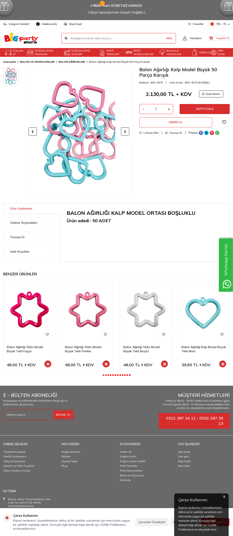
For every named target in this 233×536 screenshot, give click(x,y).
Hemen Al (175, 125)
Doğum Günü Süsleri (133, 461)
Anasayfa (9, 61)
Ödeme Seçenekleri (23, 223)
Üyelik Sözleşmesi (15, 456)
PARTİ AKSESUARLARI (139, 52)
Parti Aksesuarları (131, 470)
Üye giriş (183, 456)
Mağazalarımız (70, 451)
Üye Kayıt (184, 451)
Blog (64, 465)
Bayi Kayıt (73, 24)
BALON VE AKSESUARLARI (37, 61)
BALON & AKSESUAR (170, 52)
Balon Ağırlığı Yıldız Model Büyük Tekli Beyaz (141, 349)
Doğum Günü (128, 456)
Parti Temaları (129, 465)
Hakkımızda (46, 24)
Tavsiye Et (173, 135)
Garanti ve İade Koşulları (18, 465)
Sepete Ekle (204, 110)
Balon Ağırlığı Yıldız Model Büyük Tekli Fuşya (25, 349)
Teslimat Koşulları (14, 451)
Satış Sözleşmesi (14, 461)
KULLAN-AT (14, 52)
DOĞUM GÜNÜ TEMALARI (40, 52)
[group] (79, 131)
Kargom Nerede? (16, 24)
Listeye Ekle (149, 135)
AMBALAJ (200, 52)
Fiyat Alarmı (210, 94)
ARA (161, 38)
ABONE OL (63, 414)
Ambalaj (125, 480)
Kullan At (125, 451)
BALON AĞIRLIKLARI (72, 61)
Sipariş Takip (69, 461)
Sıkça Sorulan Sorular (17, 470)
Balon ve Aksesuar (132, 475)
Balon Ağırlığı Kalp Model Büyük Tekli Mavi (204, 349)
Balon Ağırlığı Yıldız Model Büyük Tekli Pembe (83, 349)
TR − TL (220, 24)
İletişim (65, 456)
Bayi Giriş (184, 465)
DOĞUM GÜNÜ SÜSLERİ (77, 52)
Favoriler (196, 24)
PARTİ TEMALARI (109, 52)
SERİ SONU (218, 52)
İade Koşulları (19, 251)
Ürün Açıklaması (21, 208)
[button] (33, 131)
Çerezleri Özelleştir (151, 522)
